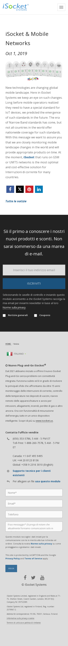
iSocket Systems (36, 585)
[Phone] (34, 514)
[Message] (34, 527)
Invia (11, 568)
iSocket (29, 157)
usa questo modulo (47, 481)
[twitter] (20, 189)
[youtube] (42, 578)
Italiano (15, 354)
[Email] (34, 270)
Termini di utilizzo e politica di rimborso (24, 622)
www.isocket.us (44, 420)
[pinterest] (29, 189)
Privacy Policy (12, 558)
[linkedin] (39, 189)
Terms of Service (33, 558)
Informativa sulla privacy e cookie (20, 618)
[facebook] (10, 189)
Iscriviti (34, 283)
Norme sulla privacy (14, 307)
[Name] (34, 492)
